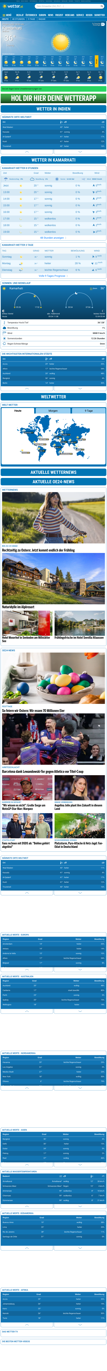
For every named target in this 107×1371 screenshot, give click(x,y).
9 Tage (31, 19)
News (50, 15)
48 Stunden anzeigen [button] (53, 237)
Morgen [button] (53, 410)
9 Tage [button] (89, 410)
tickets (77, 1)
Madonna (49, 1)
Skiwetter (99, 15)
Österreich (33, 1)
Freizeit (59, 15)
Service (80, 15)
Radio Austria (86, 1)
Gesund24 (57, 1)
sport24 (41, 1)
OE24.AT (20, 15)
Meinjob (64, 1)
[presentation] (27, 151)
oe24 (18, 1)
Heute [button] (17, 410)
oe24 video (24, 1)
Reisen (71, 1)
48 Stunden (18, 19)
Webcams (69, 15)
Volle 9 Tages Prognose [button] (53, 275)
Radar (42, 19)
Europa (42, 15)
